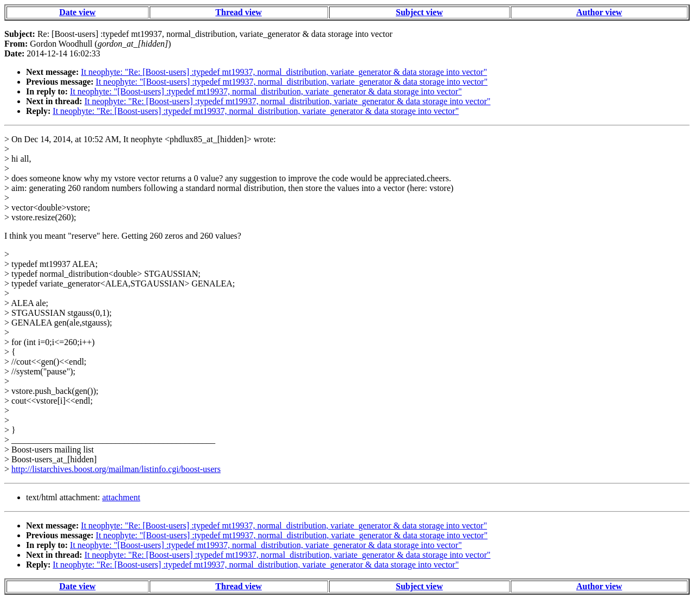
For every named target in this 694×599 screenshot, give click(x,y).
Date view (77, 12)
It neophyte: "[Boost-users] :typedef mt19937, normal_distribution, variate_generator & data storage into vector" (292, 81)
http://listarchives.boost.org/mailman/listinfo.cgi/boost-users (116, 469)
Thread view (238, 12)
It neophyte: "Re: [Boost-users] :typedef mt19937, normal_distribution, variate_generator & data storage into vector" (284, 72)
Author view (599, 12)
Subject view (419, 12)
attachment (121, 497)
